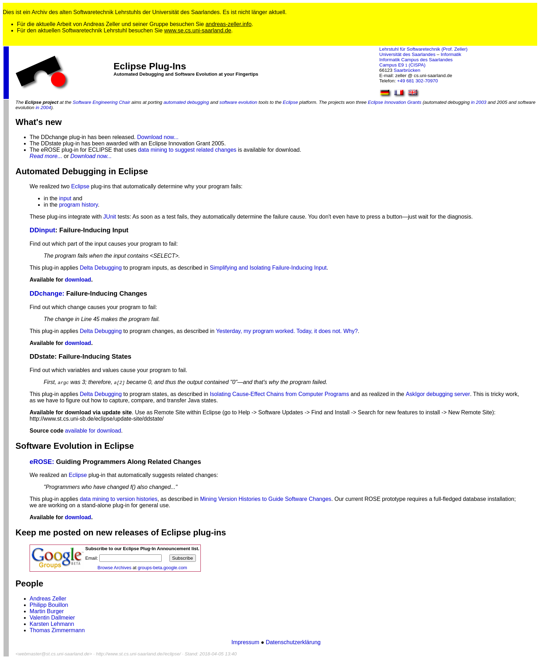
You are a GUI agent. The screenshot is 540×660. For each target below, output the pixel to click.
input (65, 198)
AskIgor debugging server (438, 394)
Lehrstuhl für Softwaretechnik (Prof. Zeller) (423, 49)
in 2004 (43, 107)
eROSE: (42, 461)
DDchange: (47, 293)
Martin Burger (47, 611)
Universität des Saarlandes (407, 54)
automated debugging (186, 102)
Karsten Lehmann (52, 624)
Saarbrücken (407, 70)
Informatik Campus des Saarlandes (416, 59)
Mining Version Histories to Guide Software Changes (265, 499)
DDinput (42, 230)
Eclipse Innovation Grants (394, 102)
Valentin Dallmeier (52, 618)
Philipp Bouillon (49, 605)
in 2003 (478, 102)
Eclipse (290, 102)
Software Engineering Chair (101, 102)
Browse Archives (114, 567)
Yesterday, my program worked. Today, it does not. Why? (287, 331)
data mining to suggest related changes (187, 150)
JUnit (109, 217)
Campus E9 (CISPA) (402, 65)
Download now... (157, 137)
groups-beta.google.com (162, 567)
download (78, 280)
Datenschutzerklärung (293, 642)
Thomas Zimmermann (57, 630)
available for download (93, 431)
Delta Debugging (101, 268)
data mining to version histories (118, 499)
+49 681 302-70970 (417, 80)
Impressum (246, 642)
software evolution (238, 102)
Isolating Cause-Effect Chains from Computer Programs (279, 394)
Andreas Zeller (48, 599)
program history (78, 205)
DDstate (42, 356)
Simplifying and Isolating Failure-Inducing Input (268, 268)
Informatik (451, 54)
